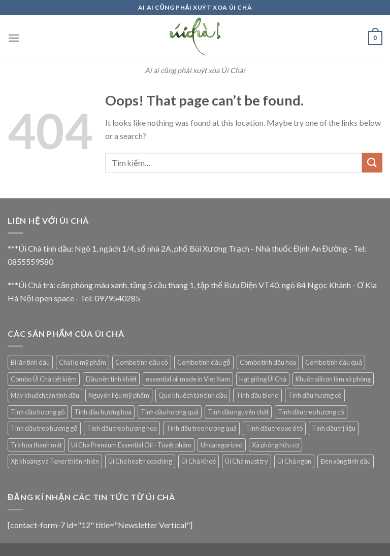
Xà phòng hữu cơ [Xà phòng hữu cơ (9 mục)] (275, 445)
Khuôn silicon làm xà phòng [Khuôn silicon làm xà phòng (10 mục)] (333, 379)
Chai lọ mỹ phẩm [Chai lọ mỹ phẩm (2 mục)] (82, 362)
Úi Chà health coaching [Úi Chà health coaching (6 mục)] (140, 461)
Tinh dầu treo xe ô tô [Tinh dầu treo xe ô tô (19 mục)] (274, 428)
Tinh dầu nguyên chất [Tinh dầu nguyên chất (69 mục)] (238, 412)
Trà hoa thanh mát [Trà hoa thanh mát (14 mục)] (36, 445)
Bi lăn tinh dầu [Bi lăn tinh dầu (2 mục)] (30, 362)
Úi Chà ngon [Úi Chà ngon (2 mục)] (294, 461)
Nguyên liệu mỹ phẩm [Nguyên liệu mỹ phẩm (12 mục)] (118, 395)
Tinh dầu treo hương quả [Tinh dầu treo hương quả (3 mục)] (201, 428)
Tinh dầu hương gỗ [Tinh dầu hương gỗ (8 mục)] (38, 412)
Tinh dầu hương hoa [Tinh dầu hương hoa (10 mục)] (103, 412)
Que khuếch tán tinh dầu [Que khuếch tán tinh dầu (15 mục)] (192, 395)
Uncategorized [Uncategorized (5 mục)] (222, 445)
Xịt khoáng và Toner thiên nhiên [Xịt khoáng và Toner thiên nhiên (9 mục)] (55, 461)
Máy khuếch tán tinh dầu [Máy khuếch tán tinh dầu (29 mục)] (45, 395)
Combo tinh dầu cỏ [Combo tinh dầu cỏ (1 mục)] (141, 362)
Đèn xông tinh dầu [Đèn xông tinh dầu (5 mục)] (345, 461)
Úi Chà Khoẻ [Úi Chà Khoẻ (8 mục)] (198, 461)
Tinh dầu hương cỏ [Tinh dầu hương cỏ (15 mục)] (315, 395)
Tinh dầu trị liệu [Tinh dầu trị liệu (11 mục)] (333, 428)
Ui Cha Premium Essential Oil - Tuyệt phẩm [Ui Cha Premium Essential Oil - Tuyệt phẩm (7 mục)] (131, 445)
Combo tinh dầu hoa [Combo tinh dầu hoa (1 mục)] (268, 362)
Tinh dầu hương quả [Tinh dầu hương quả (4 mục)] (170, 412)
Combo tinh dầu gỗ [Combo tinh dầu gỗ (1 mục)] (204, 362)
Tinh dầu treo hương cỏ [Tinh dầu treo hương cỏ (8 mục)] (311, 412)
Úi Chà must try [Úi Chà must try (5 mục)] (246, 461)
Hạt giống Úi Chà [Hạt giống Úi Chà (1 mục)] (262, 379)
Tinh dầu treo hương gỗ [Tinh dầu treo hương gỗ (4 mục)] (44, 428)
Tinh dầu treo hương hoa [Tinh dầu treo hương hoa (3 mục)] (122, 428)
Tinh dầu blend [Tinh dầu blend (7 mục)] (257, 395)
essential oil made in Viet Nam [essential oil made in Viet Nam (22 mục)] (188, 379)
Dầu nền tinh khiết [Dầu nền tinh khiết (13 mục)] (111, 379)
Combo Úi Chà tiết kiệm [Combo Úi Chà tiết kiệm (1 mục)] (44, 379)
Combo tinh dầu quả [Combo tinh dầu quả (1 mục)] (333, 362)
